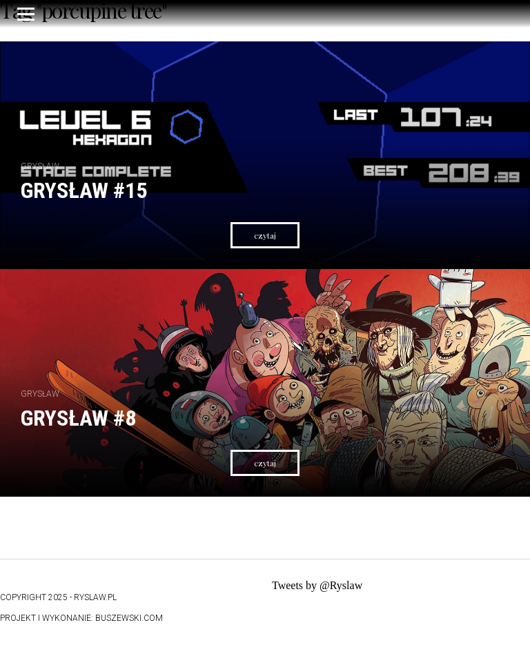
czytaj (265, 235)
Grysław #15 (84, 190)
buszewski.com (129, 618)
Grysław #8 (78, 418)
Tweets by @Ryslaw (317, 585)
